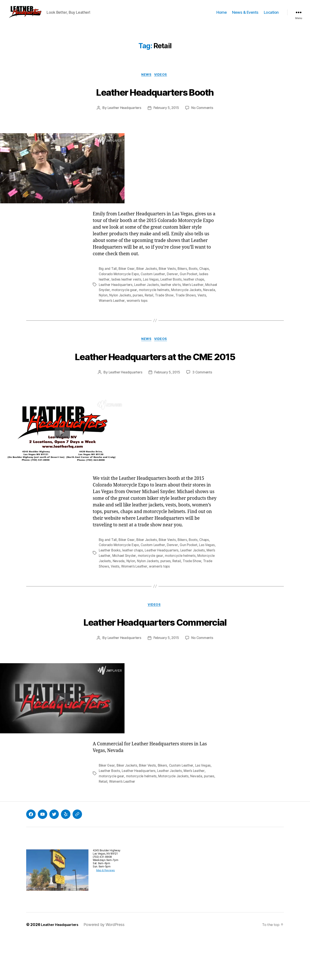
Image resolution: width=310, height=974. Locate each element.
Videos (162, 82)
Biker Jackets (148, 276)
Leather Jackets (148, 291)
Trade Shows (140, 588)
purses (167, 301)
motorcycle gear (138, 296)
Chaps (208, 276)
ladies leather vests (127, 286)
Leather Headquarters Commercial (155, 651)
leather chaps (197, 286)
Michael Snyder (111, 296)
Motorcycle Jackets (129, 583)
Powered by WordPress (108, 962)
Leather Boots (173, 286)
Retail (178, 301)
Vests (115, 307)
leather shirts (173, 291)
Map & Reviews (102, 907)
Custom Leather (155, 281)
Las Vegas (152, 286)
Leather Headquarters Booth (155, 98)
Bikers (185, 276)
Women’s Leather (135, 307)
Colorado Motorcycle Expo (120, 281)
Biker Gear (127, 276)
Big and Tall (108, 276)
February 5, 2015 (166, 115)
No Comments (203, 115)
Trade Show (194, 301)
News (146, 82)
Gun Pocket (192, 281)
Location (271, 15)
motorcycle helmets (168, 296)
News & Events (245, 15)
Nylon (131, 301)
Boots (196, 276)
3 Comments (203, 395)
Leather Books (122, 572)
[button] (33, 15)
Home (221, 15)
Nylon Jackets (149, 301)
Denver (175, 281)
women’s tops (161, 307)
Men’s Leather (196, 291)
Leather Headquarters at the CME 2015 (155, 370)
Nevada (119, 301)
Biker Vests (169, 276)
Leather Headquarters (123, 115)
